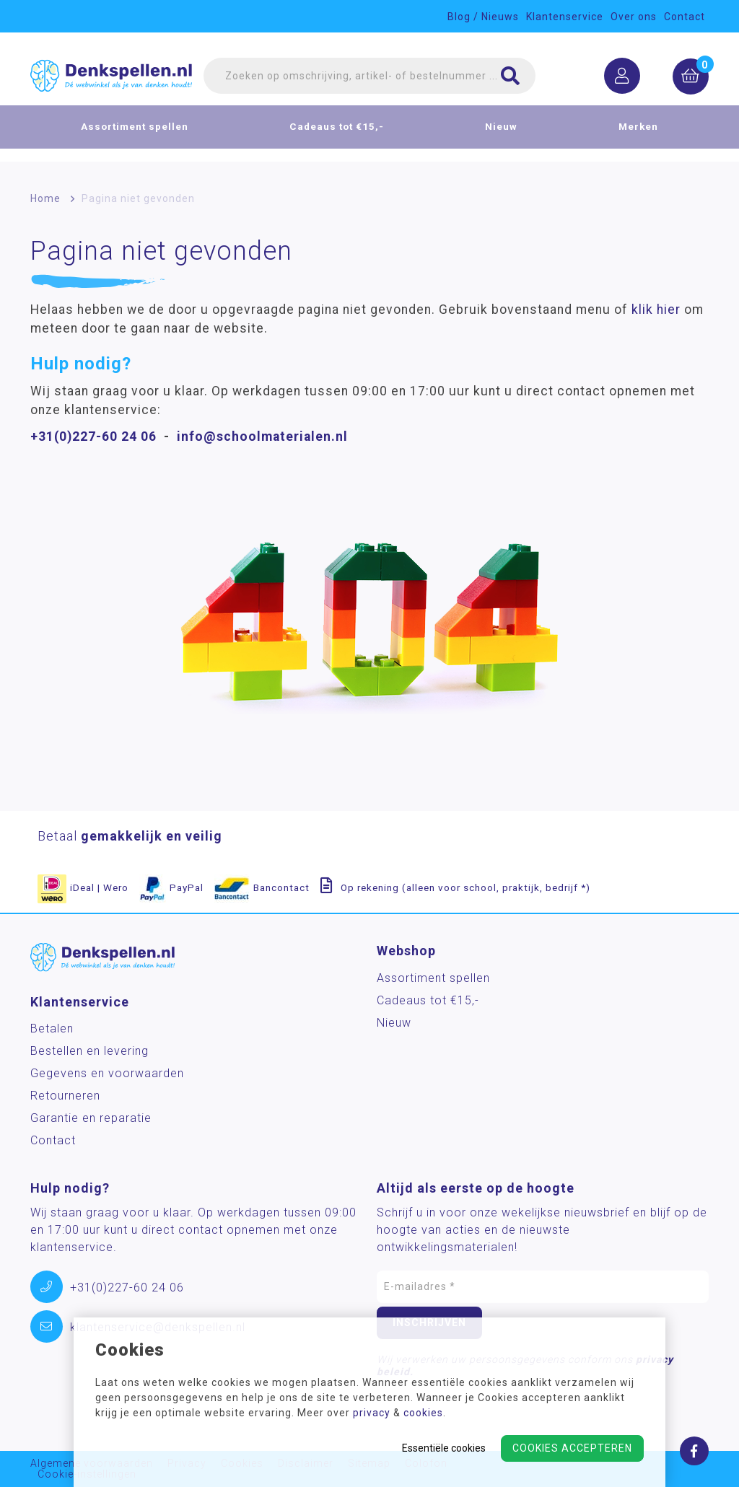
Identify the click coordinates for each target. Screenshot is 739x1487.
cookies (423, 1412)
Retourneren (65, 1095)
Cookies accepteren (572, 1448)
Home (45, 198)
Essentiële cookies (444, 1448)
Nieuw (501, 134)
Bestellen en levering (89, 1051)
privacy (371, 1412)
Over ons (634, 16)
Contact (684, 16)
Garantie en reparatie (91, 1118)
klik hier (656, 309)
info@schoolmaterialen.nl (262, 436)
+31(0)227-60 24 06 (93, 436)
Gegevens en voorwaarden (107, 1073)
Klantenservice (564, 16)
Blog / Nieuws (483, 16)
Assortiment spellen (134, 134)
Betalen (52, 1028)
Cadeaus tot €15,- (336, 134)
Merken (638, 134)
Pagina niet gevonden (138, 198)
